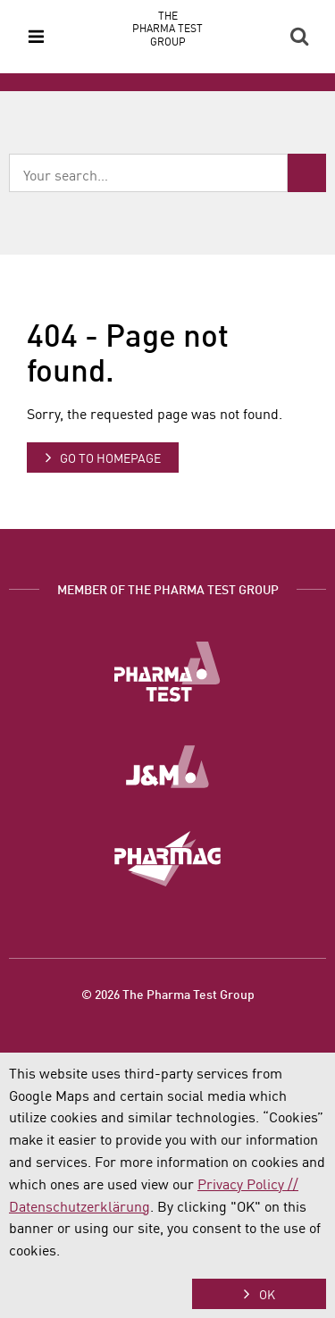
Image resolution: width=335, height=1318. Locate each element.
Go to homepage (110, 457)
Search (299, 37)
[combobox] (148, 173)
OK (267, 1294)
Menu (36, 37)
